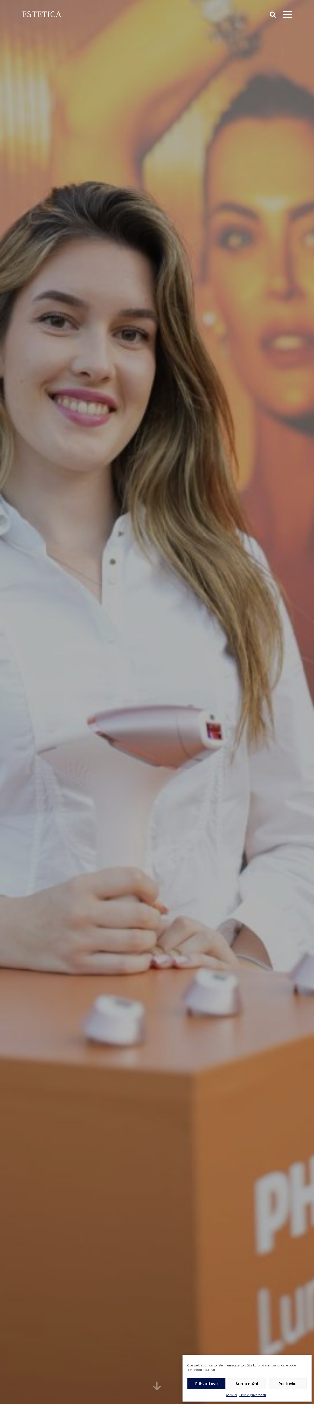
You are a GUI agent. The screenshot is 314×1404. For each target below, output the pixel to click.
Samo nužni (247, 1383)
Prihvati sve (206, 1383)
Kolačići (231, 1395)
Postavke (287, 1383)
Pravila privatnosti (252, 1395)
